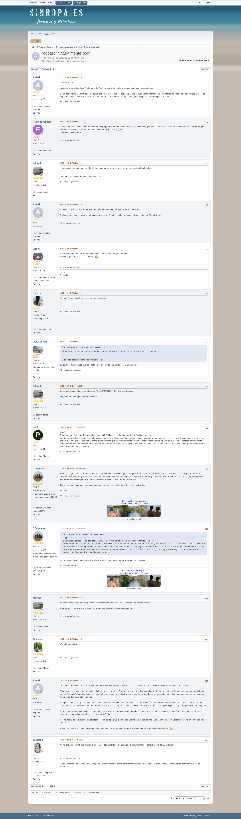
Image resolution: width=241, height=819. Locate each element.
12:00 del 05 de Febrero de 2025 (72, 528)
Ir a (172, 798)
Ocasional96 (40, 341)
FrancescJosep (42, 121)
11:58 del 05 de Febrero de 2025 (72, 468)
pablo (36, 427)
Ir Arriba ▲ (209, 816)
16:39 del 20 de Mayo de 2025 (71, 740)
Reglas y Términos (196, 816)
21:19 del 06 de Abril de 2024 (71, 77)
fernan (36, 248)
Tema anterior (185, 60)
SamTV (37, 293)
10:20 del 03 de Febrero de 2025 (72, 427)
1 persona (65, 182)
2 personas (65, 223)
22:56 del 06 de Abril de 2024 (71, 122)
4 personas (65, 102)
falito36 (37, 163)
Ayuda (185, 816)
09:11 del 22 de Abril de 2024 (71, 342)
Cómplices (39, 468)
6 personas (65, 496)
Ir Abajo (35, 69)
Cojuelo (37, 639)
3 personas (65, 267)
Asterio (37, 77)
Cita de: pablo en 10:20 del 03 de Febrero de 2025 (85, 534)
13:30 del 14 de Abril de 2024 (71, 293)
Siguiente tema (201, 60)
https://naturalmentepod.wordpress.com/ (78, 397)
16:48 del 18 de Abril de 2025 (71, 680)
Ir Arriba (35, 786)
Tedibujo (38, 740)
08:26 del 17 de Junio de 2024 (71, 386)
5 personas (65, 140)
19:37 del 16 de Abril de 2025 (71, 639)
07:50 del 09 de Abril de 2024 (71, 249)
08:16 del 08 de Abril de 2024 (71, 163)
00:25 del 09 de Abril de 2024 (71, 204)
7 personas (65, 616)
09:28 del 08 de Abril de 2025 (71, 598)
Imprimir (205, 69)
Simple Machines (49, 816)
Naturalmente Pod (134, 519)
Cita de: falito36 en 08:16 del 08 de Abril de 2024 (84, 348)
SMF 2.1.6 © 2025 (35, 816)
